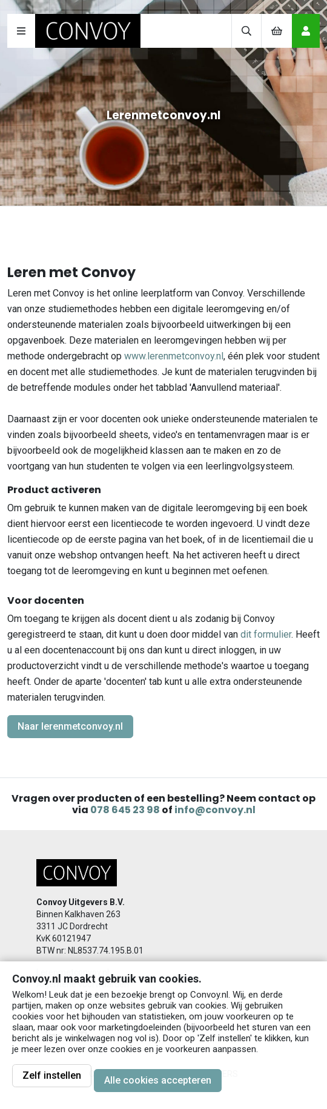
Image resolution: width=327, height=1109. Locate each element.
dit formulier (265, 634)
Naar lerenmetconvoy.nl (70, 726)
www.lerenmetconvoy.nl (173, 356)
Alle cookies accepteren (157, 1080)
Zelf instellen (51, 1075)
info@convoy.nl (215, 810)
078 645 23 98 (125, 810)
